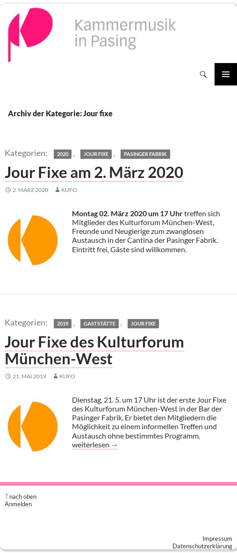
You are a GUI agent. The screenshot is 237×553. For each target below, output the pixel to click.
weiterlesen (95, 444)
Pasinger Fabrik (145, 154)
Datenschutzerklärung (202, 546)
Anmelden (18, 504)
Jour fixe (96, 154)
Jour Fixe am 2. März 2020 (94, 172)
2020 (62, 154)
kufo (69, 189)
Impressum (217, 538)
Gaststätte (99, 323)
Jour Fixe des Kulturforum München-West (94, 350)
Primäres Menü (226, 74)
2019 (62, 323)
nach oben (22, 496)
